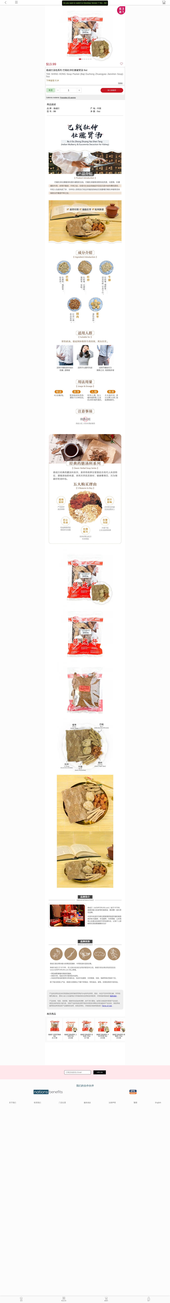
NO (105, 3)
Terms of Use (107, 1006)
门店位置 (62, 1103)
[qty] (68, 90)
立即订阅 (100, 1072)
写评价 (120, 83)
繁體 (135, 1103)
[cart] (163, 2)
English (158, 1103)
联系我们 (37, 1103)
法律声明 (112, 1103)
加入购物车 (111, 90)
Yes (100, 3)
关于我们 (12, 1103)
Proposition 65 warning (68, 98)
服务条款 (113, 996)
